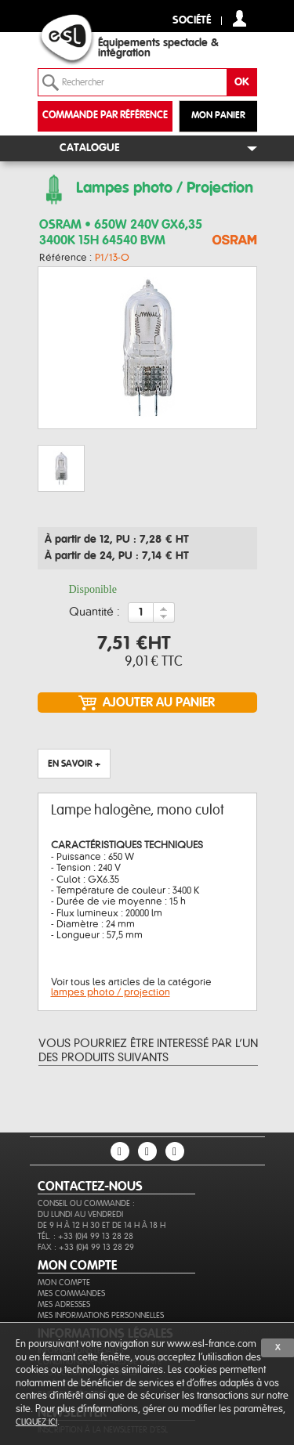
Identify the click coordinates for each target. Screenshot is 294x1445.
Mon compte (64, 1282)
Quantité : (94, 612)
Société (191, 21)
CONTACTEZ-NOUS (90, 1186)
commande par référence (105, 115)
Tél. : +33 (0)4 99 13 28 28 (85, 1236)
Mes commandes (71, 1293)
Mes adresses (64, 1304)
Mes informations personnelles (101, 1315)
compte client (239, 18)
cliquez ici (36, 1422)
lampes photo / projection (110, 992)
